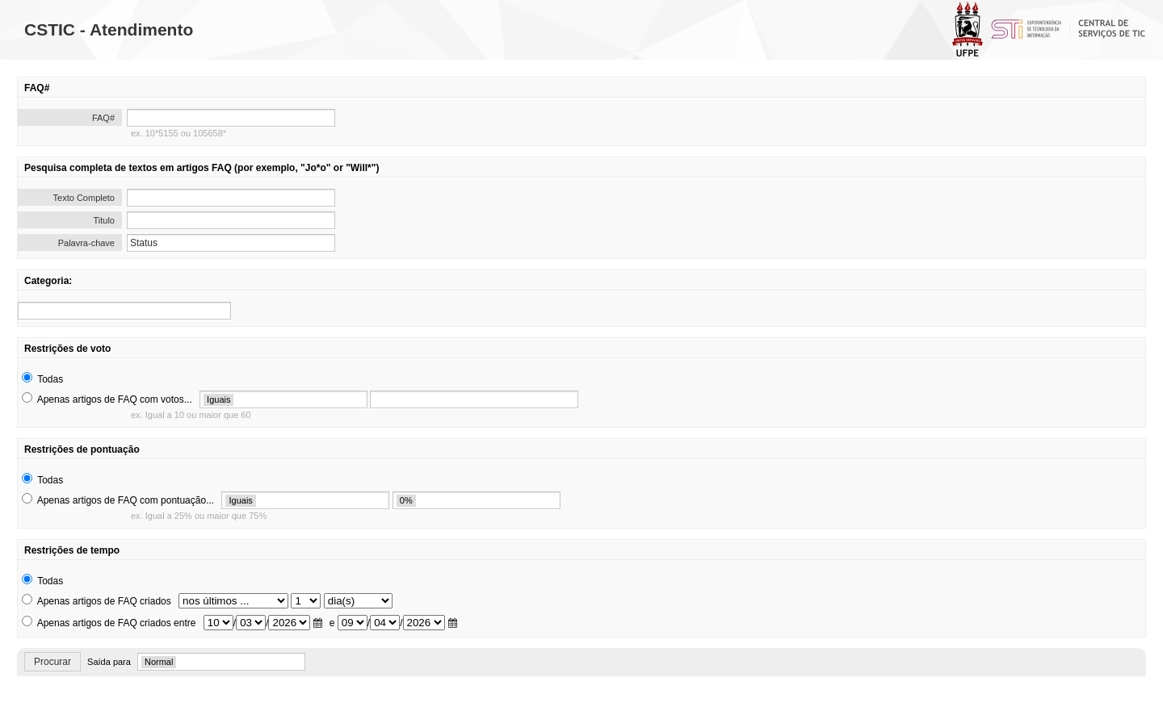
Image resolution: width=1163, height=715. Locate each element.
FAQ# (103, 118)
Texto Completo (84, 198)
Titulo (104, 220)
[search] (124, 311)
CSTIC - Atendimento (108, 29)
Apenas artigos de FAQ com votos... (114, 399)
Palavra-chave (86, 243)
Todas (50, 379)
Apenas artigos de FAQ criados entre (116, 623)
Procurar (52, 661)
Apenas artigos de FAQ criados (104, 601)
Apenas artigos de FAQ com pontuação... (125, 500)
